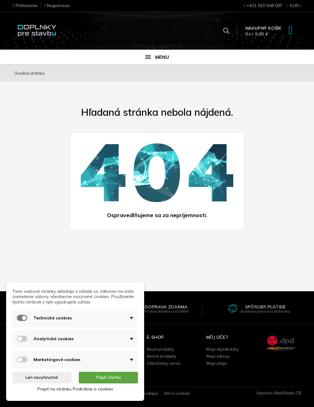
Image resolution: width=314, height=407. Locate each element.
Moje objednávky (222, 349)
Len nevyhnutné (41, 377)
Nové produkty (160, 349)
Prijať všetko (108, 377)
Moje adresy (218, 356)
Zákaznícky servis (164, 363)
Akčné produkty (161, 356)
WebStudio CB (287, 392)
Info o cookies (177, 393)
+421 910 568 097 (263, 5)
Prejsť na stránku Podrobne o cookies (75, 389)
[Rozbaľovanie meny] (292, 7)
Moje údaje (216, 363)
